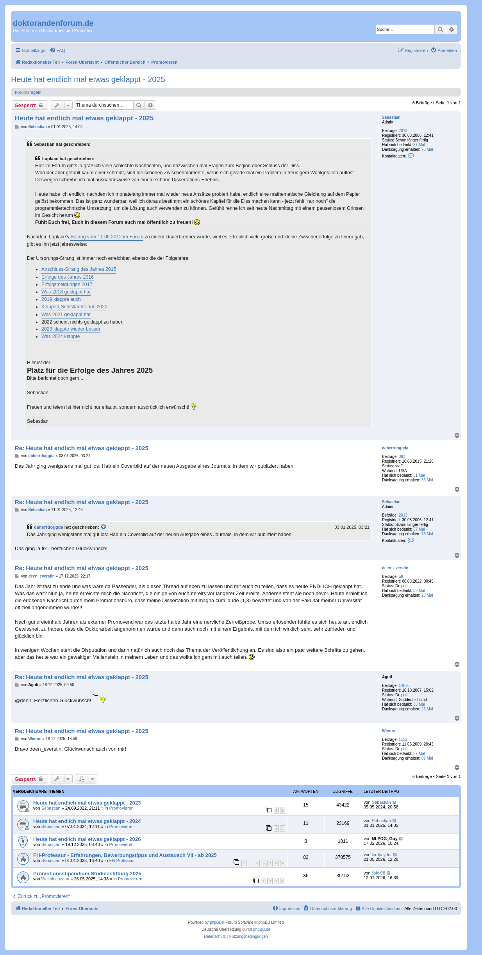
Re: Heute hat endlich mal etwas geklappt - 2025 (81, 448)
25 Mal (427, 595)
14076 (404, 685)
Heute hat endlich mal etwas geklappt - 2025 (88, 79)
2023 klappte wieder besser (70, 329)
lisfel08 (378, 873)
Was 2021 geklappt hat (66, 314)
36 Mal (427, 480)
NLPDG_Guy (385, 838)
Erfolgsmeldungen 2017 (66, 284)
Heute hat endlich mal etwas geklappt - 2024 (87, 821)
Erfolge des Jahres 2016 (67, 277)
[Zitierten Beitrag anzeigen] (103, 527)
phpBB (215, 922)
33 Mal (419, 590)
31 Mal (419, 475)
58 (401, 576)
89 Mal (427, 758)
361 (402, 456)
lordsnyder (382, 854)
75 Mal (427, 149)
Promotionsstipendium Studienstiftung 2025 (87, 873)
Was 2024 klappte (60, 336)
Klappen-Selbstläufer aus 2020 (74, 306)
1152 (403, 739)
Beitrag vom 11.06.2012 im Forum (106, 237)
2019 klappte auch (61, 299)
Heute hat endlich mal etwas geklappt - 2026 (87, 839)
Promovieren (121, 808)
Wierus (388, 731)
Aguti (387, 677)
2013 (403, 131)
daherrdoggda (395, 448)
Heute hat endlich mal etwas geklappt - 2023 (87, 803)
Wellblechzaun (55, 878)
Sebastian (391, 117)
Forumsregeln (28, 92)
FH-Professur (122, 860)
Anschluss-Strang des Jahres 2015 (78, 269)
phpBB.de (261, 929)
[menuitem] (57, 50)
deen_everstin (395, 568)
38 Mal (419, 704)
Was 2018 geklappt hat (66, 292)
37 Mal (419, 145)
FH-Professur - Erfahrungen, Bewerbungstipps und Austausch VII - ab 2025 (125, 855)
